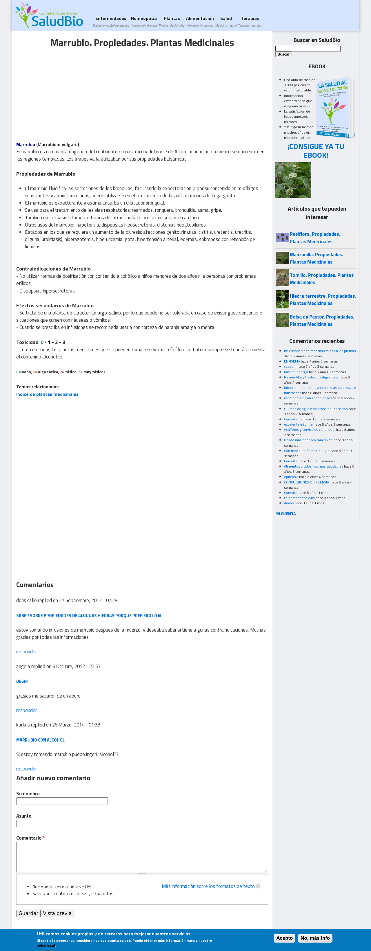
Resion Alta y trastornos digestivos (311, 377)
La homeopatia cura (299, 498)
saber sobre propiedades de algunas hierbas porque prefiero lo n (88, 615)
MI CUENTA (285, 513)
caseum (290, 366)
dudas (289, 503)
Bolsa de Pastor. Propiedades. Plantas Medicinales (322, 320)
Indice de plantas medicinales (47, 394)
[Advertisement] (65, 90)
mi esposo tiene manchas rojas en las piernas (320, 351)
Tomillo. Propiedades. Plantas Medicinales (322, 278)
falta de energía (296, 372)
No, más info (315, 938)
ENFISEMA (292, 361)
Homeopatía (143, 21)
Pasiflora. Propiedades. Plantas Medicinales (315, 237)
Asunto (24, 816)
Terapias (250, 21)
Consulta (291, 461)
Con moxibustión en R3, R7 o (307, 450)
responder (26, 651)
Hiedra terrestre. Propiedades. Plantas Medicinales (323, 299)
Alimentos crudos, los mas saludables (313, 466)
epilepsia (291, 476)
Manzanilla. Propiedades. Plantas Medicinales (316, 258)
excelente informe (298, 424)
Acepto (284, 938)
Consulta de (293, 419)
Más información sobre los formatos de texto (208, 886)
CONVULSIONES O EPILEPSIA (307, 482)
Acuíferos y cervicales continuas (309, 429)
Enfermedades (111, 21)
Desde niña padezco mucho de (308, 440)
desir (22, 681)
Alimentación (200, 21)
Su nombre (28, 793)
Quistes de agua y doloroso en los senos (316, 408)
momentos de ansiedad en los (308, 398)
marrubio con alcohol (40, 740)
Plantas (172, 21)
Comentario (30, 838)
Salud (226, 21)
